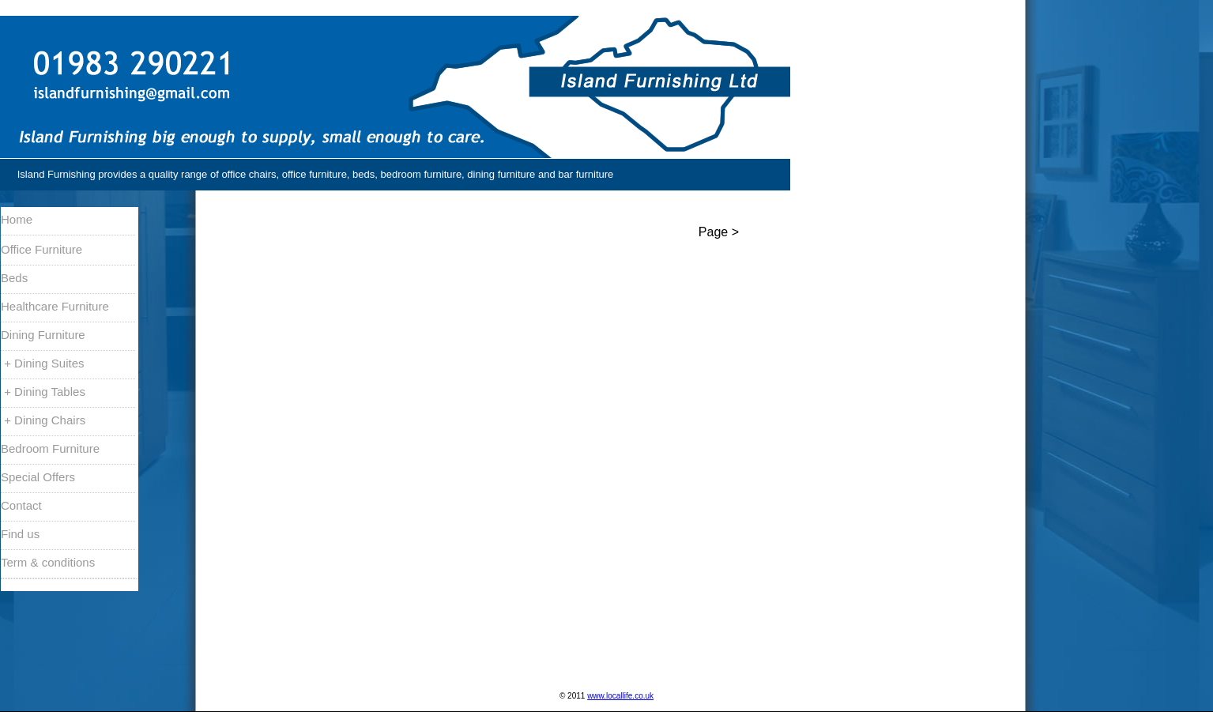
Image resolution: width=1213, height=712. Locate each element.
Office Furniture (41, 249)
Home (16, 219)
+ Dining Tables (43, 391)
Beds (14, 277)
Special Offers (38, 477)
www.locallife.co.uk (620, 695)
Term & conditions (48, 562)
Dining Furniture (43, 334)
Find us (20, 534)
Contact (21, 505)
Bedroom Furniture (50, 448)
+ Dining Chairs (43, 420)
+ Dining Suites (42, 363)
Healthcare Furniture (55, 306)
